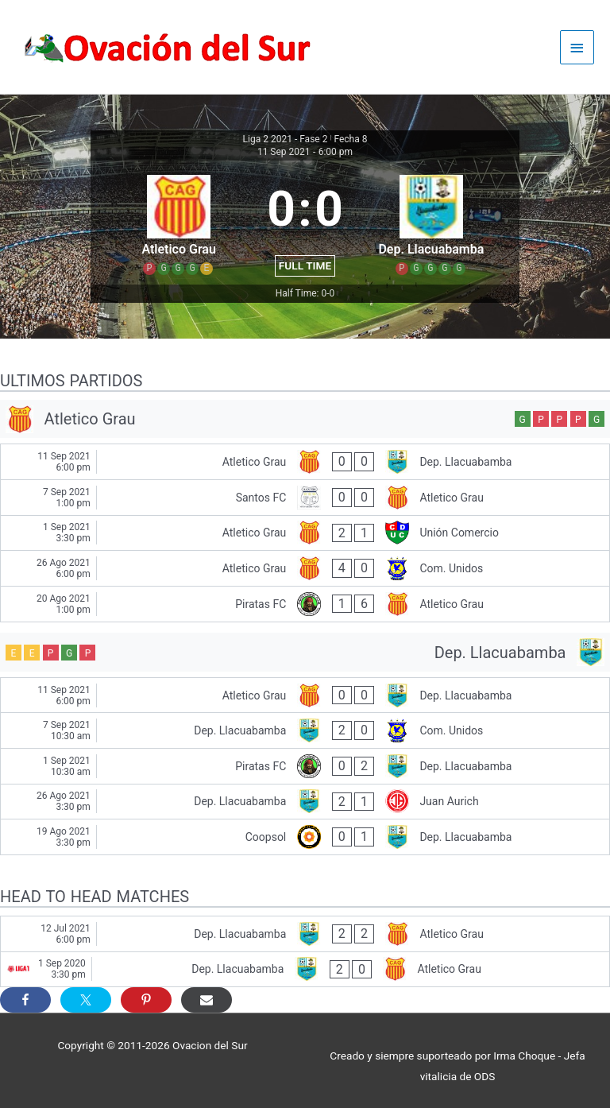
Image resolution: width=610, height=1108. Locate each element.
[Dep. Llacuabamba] (305, 652)
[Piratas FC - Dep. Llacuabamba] (305, 766)
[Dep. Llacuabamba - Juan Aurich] (305, 802)
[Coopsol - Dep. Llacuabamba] (305, 836)
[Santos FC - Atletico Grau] (305, 497)
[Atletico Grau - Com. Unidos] (305, 568)
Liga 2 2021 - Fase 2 (285, 139)
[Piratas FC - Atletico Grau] (305, 604)
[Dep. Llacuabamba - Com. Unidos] (305, 730)
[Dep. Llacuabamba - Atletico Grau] (305, 933)
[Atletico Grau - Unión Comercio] (305, 533)
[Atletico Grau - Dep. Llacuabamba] (305, 461)
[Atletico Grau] (305, 419)
